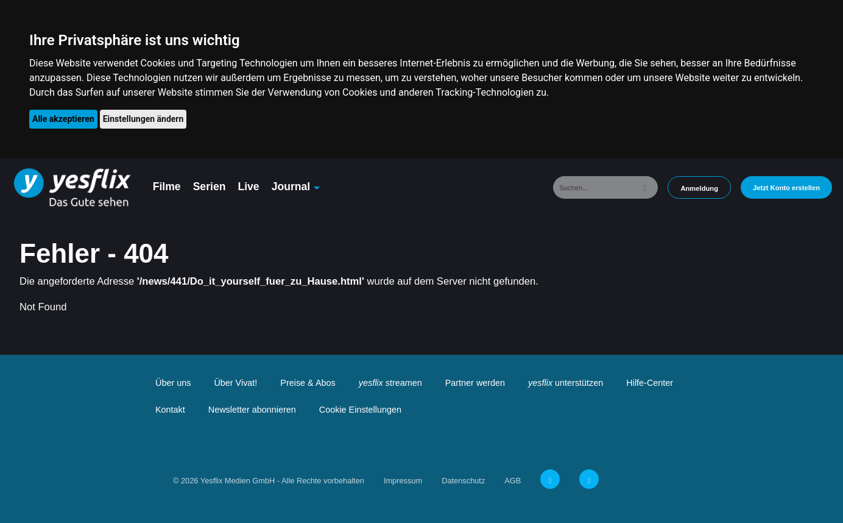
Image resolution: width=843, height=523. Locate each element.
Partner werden (475, 383)
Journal (291, 186)
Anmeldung (699, 188)
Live (248, 186)
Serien (209, 186)
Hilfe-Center (649, 383)
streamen (390, 383)
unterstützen (565, 383)
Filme (167, 186)
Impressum (403, 480)
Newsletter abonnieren (252, 409)
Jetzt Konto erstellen (786, 187)
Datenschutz (463, 480)
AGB (512, 480)
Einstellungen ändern (143, 119)
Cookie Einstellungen (360, 409)
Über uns (173, 383)
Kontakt (170, 409)
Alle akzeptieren (63, 119)
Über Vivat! (235, 383)
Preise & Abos (307, 383)
